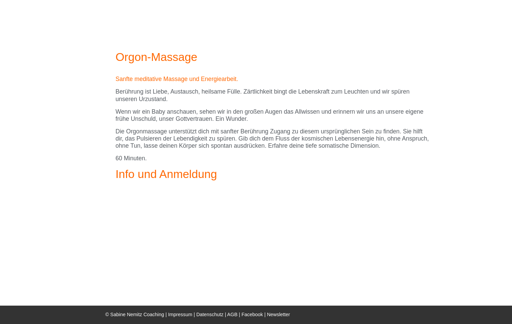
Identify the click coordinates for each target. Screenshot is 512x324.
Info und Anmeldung (166, 174)
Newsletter (278, 314)
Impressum (180, 314)
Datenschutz (210, 314)
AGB (232, 314)
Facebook (253, 314)
